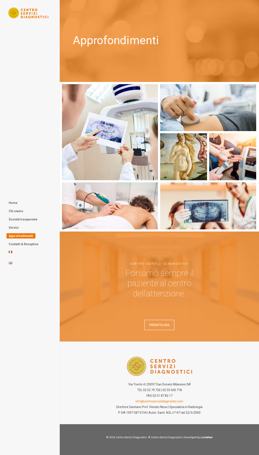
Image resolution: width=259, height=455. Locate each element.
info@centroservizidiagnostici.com (159, 401)
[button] (159, 326)
